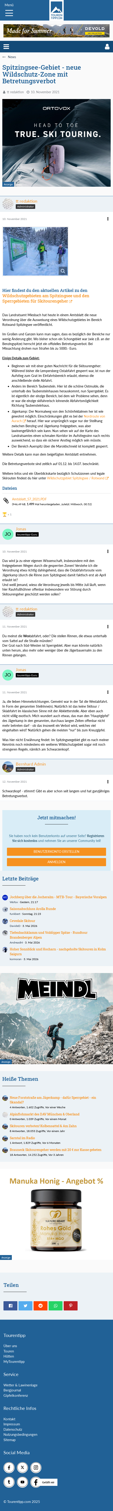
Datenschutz (12, 1429)
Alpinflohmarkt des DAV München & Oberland (44, 1114)
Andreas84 (16, 942)
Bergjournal (12, 1390)
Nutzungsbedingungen (20, 1434)
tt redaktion (15, 92)
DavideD (15, 926)
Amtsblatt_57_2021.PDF (29, 499)
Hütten (8, 1356)
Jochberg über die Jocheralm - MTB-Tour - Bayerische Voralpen (58, 897)
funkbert (15, 914)
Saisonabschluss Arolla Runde (33, 909)
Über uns (10, 1346)
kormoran (16, 959)
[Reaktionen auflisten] (7, 514)
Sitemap (9, 1440)
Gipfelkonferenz (15, 1395)
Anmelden (56, 862)
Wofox (14, 902)
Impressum (11, 1424)
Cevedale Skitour (22, 921)
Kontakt (9, 1419)
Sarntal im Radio (22, 1138)
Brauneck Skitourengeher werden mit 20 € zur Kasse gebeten (55, 1150)
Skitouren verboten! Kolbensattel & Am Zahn (43, 1126)
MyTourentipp (14, 1361)
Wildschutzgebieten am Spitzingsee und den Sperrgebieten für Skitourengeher (45, 298)
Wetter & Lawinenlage (20, 1385)
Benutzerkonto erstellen (56, 851)
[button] (6, 46)
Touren (8, 1351)
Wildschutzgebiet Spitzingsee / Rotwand (75, 478)
